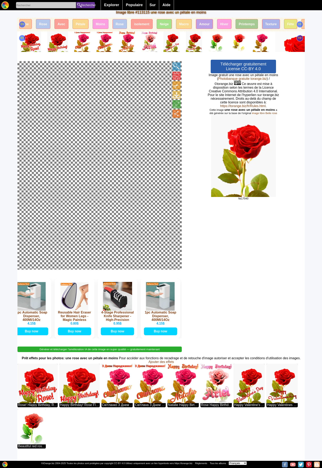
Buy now (32, 335)
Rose (43, 24)
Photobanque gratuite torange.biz (242, 78)
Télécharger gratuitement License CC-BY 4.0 (243, 66)
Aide (166, 5)
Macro (186, 24)
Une (26, 24)
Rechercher (88, 5)
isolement (143, 24)
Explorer (111, 5)
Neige (166, 24)
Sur (153, 5)
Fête (294, 24)
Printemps (250, 24)
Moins (101, 24)
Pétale (81, 24)
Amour (207, 24)
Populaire (134, 5)
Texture (275, 24)
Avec (62, 24)
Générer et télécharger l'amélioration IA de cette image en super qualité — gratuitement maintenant (99, 353)
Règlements (201, 463)
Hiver (227, 24)
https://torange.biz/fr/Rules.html (243, 106)
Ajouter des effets (161, 366)
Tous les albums (218, 463)
